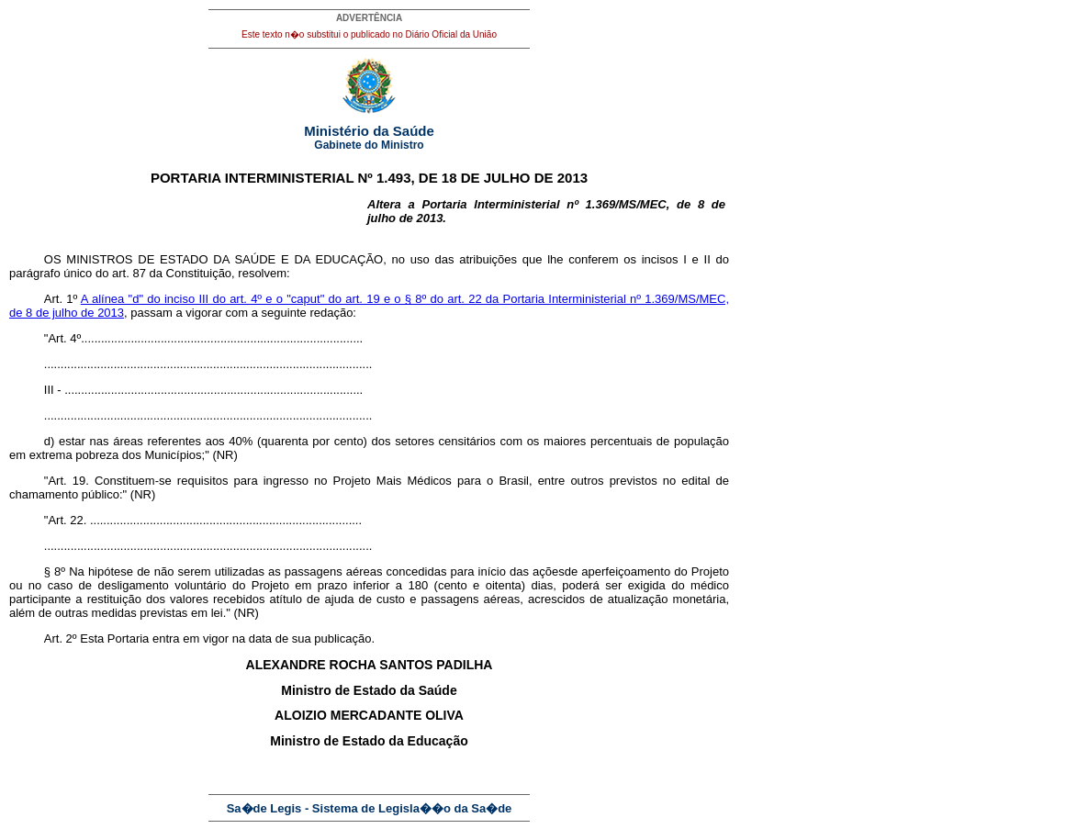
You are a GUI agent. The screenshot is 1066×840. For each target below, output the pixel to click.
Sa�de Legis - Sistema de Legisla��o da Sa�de (369, 808)
